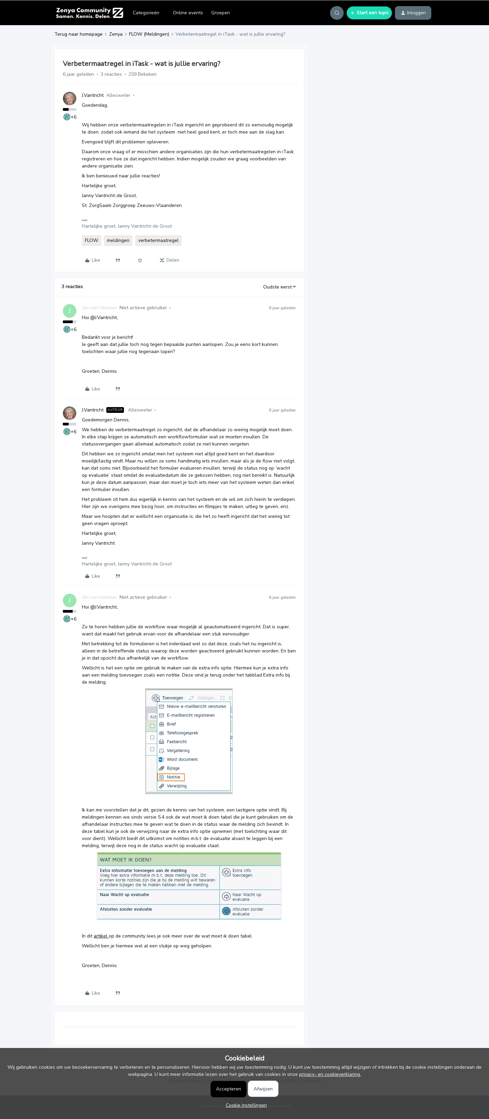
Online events (188, 13)
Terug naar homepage (78, 34)
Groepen (220, 13)
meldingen (118, 240)
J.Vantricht (93, 95)
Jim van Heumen (99, 307)
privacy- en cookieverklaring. (330, 1074)
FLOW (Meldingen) (149, 34)
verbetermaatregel (158, 240)
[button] (369, 13)
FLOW (91, 240)
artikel (101, 936)
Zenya (116, 34)
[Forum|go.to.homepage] (89, 13)
